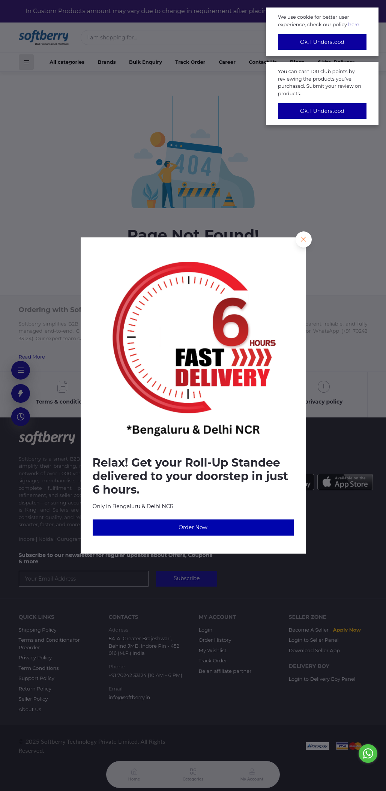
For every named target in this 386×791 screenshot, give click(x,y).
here (353, 24)
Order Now (193, 527)
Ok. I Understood (322, 42)
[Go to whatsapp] (368, 753)
